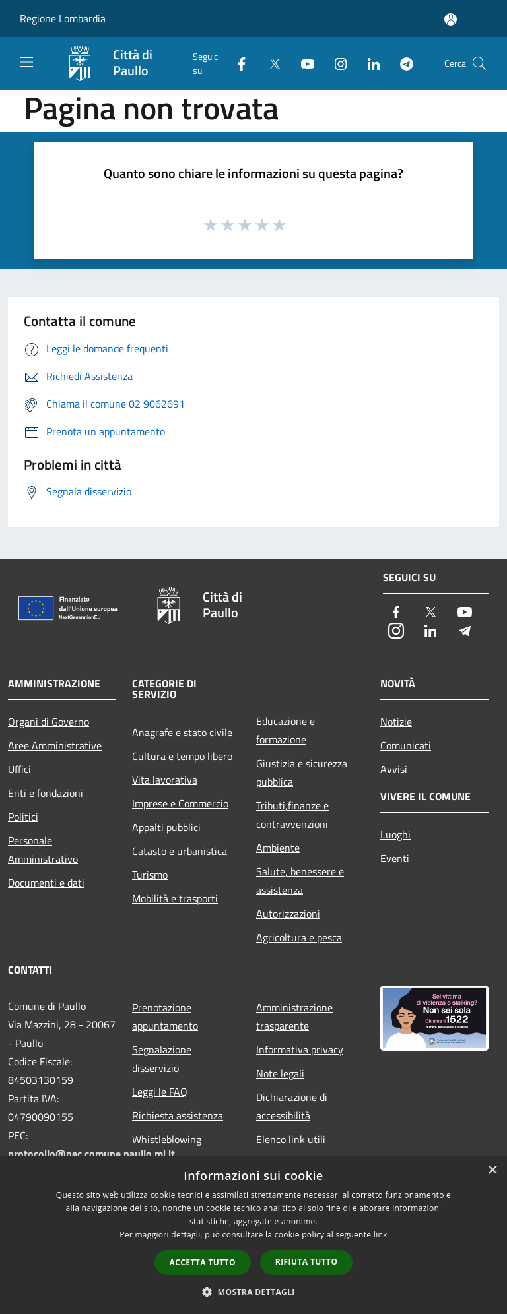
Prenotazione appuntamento (165, 1016)
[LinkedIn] (368, 63)
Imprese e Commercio (180, 803)
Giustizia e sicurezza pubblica (301, 772)
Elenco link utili (290, 1139)
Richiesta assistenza (177, 1115)
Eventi (394, 858)
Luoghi (395, 834)
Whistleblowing (166, 1139)
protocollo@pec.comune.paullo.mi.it (91, 1154)
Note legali (280, 1073)
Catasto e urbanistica (179, 851)
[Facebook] (236, 63)
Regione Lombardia (63, 18)
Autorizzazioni (288, 914)
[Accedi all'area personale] (450, 19)
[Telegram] (401, 63)
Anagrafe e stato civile (182, 732)
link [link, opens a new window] (381, 1234)
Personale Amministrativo (43, 849)
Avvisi (393, 769)
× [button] (492, 1170)
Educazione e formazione (285, 730)
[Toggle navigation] (26, 62)
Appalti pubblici (166, 827)
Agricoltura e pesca (299, 937)
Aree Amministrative (55, 745)
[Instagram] (335, 63)
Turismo (150, 875)
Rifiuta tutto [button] (306, 1261)
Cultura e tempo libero (182, 756)
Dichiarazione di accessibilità (291, 1106)
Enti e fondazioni (45, 793)
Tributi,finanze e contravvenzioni (292, 815)
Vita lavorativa (164, 780)
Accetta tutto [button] (203, 1262)
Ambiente (278, 848)
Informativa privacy (299, 1049)
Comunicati (405, 745)
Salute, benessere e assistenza (300, 880)
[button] (253, 1291)
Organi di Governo (48, 722)
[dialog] (253, 1235)
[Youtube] (302, 63)
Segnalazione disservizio (161, 1059)
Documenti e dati (46, 883)
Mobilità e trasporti (175, 898)
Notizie (396, 722)
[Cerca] (479, 63)
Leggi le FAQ (159, 1092)
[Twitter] (269, 63)
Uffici (19, 769)
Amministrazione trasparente (294, 1016)
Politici (23, 817)
